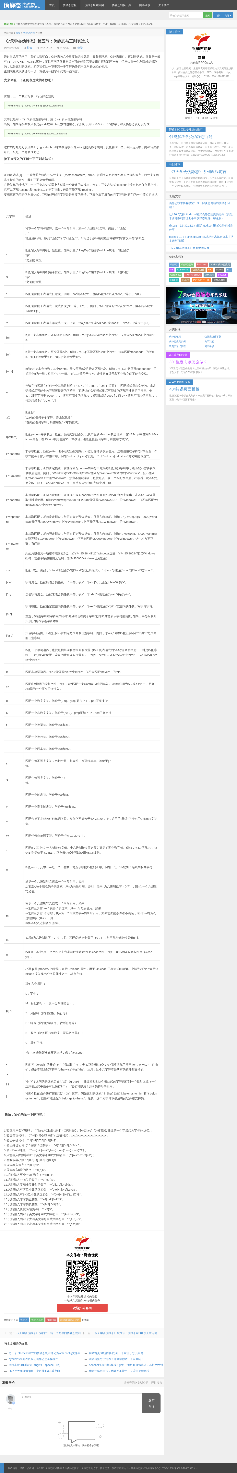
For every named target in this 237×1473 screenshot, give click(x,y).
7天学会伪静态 (193, 274)
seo (210, 269)
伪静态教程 (70, 5)
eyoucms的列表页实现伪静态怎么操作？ (33, 1359)
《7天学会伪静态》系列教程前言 (189, 248)
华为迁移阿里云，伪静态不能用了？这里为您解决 (119, 1370)
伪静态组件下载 (201, 280)
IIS (171, 269)
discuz (219, 269)
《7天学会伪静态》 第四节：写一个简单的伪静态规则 (48, 1333)
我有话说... (81, 1403)
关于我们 (209, 341)
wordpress (175, 274)
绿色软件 (209, 274)
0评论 (80, 47)
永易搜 (185, 280)
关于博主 (163, 5)
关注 (228, 15)
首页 (52, 5)
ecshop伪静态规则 (69, 1319)
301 (229, 269)
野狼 (29, 47)
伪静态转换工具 (121, 5)
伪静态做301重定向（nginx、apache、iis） (35, 1365)
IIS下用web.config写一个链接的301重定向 (34, 1370)
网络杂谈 (144, 5)
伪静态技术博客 (22, 5)
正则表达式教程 (177, 346)
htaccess (51, 1319)
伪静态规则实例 (94, 5)
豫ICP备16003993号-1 (186, 1468)
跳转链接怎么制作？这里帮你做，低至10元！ (116, 1359)
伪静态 (23, 1319)
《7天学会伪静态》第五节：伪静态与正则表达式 (46, 41)
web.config (182, 269)
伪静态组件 (198, 269)
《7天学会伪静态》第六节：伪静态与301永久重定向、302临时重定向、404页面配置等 (146, 1333)
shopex (174, 280)
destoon (222, 274)
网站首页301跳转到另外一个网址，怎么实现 (116, 1353)
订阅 (218, 15)
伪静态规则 (37, 1319)
